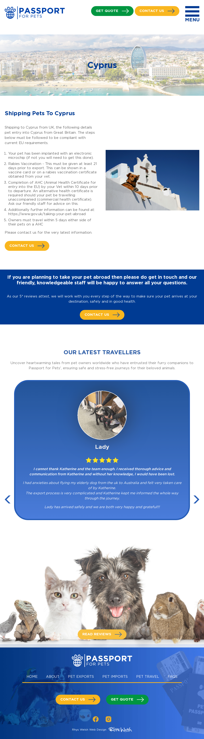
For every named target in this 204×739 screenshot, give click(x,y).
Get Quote (107, 11)
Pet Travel (147, 676)
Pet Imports (115, 676)
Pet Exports (81, 676)
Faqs (172, 676)
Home (32, 676)
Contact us (151, 11)
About (52, 676)
